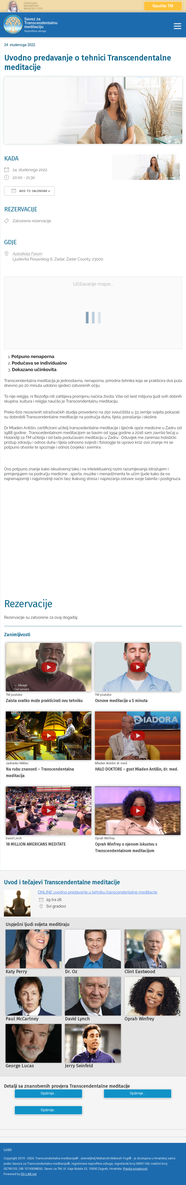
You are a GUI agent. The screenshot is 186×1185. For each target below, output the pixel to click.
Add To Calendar (29, 191)
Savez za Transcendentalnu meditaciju (40, 23)
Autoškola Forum (27, 254)
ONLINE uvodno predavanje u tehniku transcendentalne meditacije (97, 892)
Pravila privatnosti (135, 1168)
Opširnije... (48, 1093)
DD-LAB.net (29, 1174)
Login (8, 1149)
